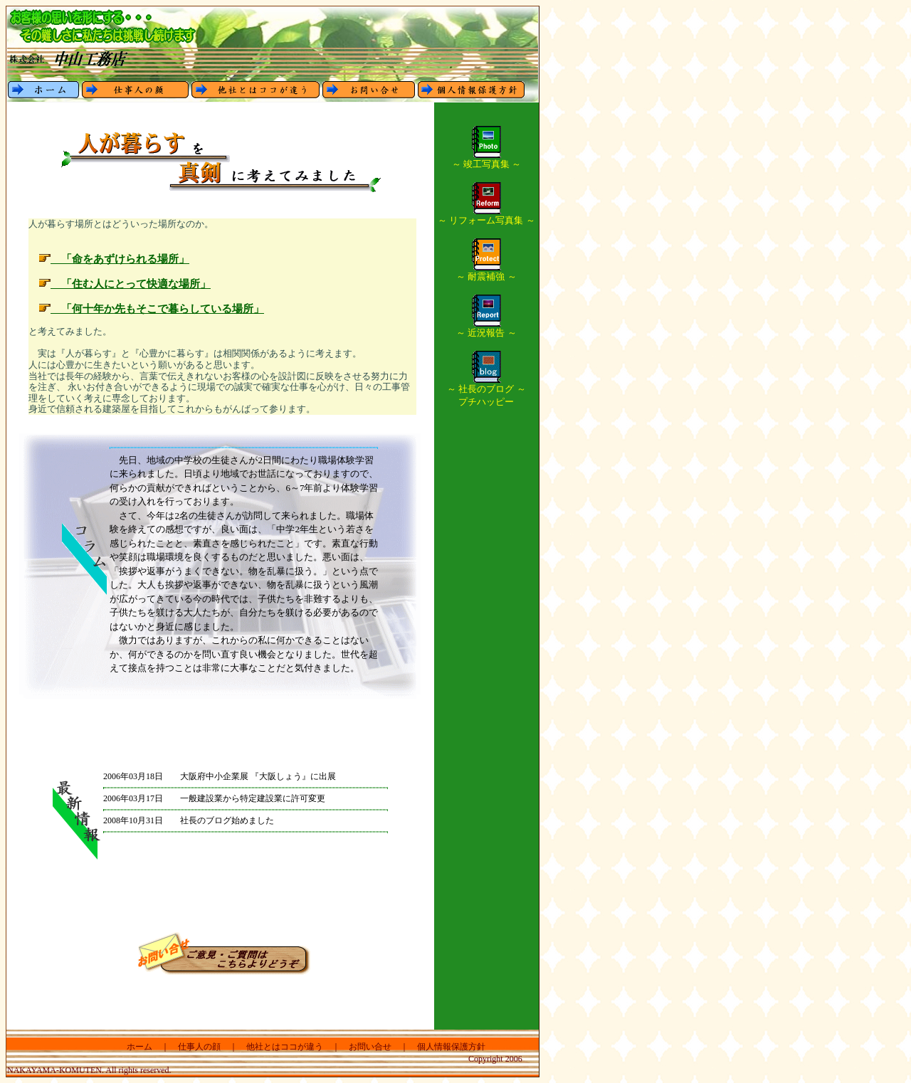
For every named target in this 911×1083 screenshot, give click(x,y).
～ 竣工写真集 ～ (487, 159)
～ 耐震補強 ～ (486, 272)
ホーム (139, 1047)
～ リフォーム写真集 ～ (486, 216)
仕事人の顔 (199, 1047)
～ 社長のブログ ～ (486, 384)
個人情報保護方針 (451, 1047)
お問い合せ (370, 1047)
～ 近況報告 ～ (486, 328)
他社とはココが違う (284, 1047)
